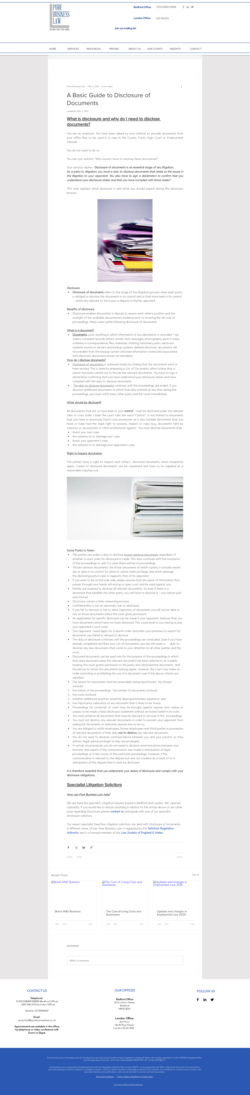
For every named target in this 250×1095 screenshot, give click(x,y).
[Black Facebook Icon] (198, 999)
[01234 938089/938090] (165, 7)
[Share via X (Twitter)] (76, 847)
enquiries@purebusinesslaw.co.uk (37, 1020)
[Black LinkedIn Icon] (205, 999)
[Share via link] (91, 847)
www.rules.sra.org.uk (56, 1069)
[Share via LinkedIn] (83, 847)
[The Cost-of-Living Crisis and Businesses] (125, 893)
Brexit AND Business (68, 911)
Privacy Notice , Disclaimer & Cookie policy (135, 1076)
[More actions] (181, 86)
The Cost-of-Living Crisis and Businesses (123, 913)
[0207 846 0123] (160, 18)
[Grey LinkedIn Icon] (188, 7)
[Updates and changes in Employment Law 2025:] (176, 893)
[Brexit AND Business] (74, 893)
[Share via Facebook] (68, 847)
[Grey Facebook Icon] (183, 7)
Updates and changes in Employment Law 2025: (172, 913)
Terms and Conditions (105, 1076)
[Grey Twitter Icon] (192, 7)
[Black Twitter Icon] (212, 999)
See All (195, 874)
